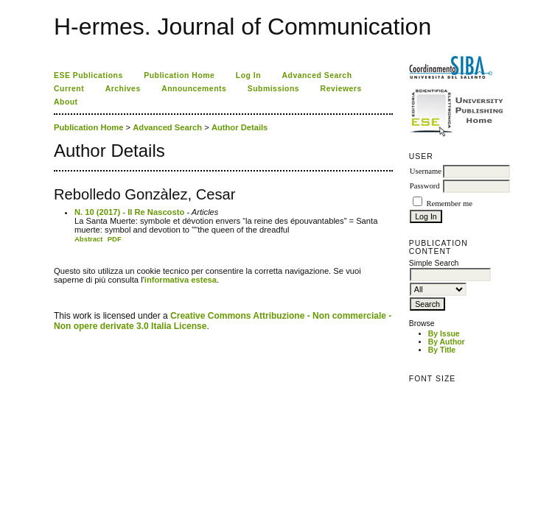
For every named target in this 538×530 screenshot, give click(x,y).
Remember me (449, 203)
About (66, 102)
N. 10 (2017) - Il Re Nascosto (129, 212)
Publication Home (179, 75)
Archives (123, 89)
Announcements (193, 89)
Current (69, 89)
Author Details (240, 127)
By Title (441, 350)
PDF (115, 239)
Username (425, 171)
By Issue (444, 334)
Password (425, 186)
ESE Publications (88, 75)
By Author (446, 342)
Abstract (88, 239)
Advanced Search (317, 75)
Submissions (273, 89)
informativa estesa (180, 279)
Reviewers (341, 89)
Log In (248, 75)
